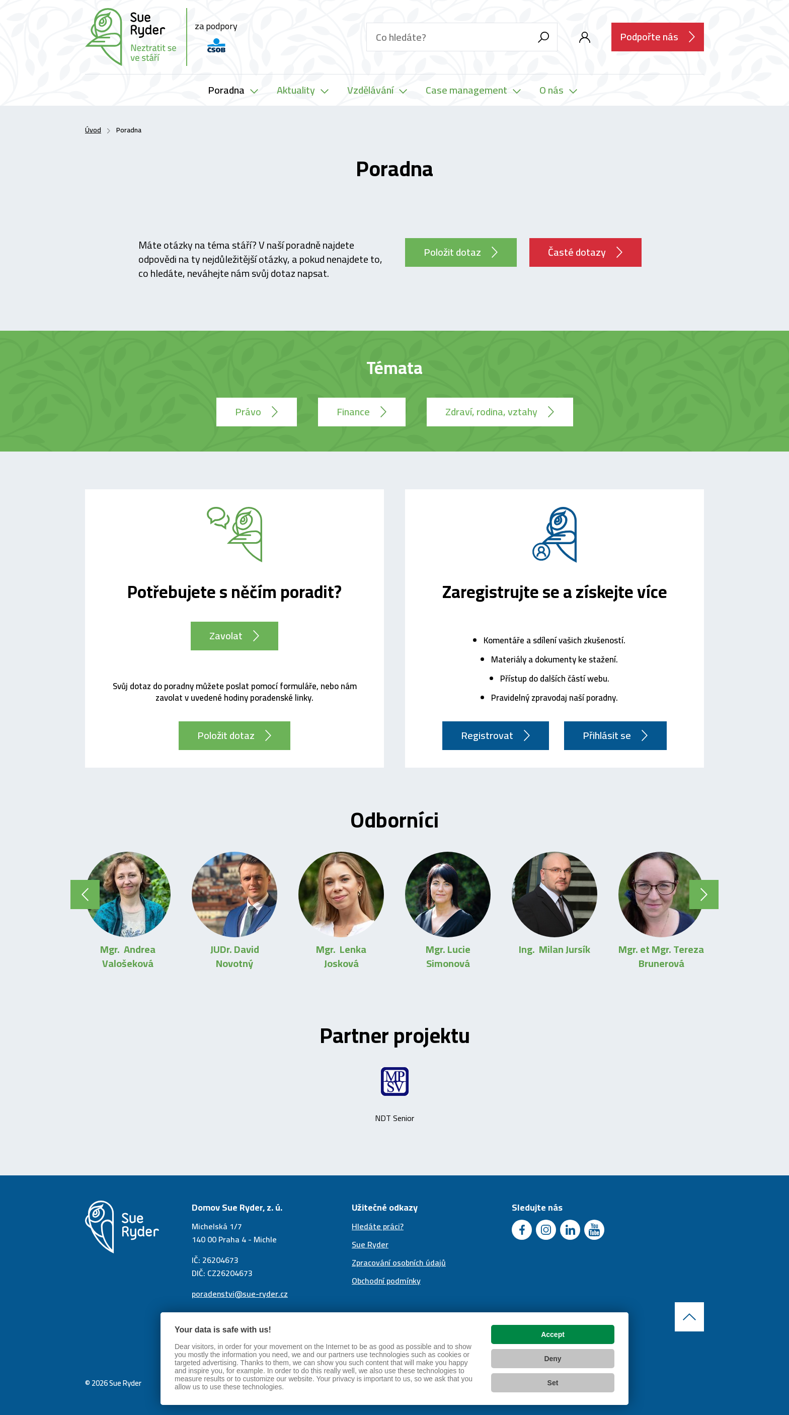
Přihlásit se (607, 735)
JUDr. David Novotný (234, 956)
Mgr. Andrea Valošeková (127, 956)
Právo (248, 411)
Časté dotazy (577, 252)
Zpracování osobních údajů (399, 1262)
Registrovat (487, 735)
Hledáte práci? (378, 1226)
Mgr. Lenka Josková (341, 956)
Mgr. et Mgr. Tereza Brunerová (661, 956)
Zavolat (226, 635)
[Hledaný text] (448, 37)
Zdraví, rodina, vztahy (491, 411)
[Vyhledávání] (543, 37)
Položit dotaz (452, 252)
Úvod (93, 129)
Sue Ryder (370, 1244)
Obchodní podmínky (386, 1280)
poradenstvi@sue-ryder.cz (240, 1293)
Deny (552, 1359)
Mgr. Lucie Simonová (448, 956)
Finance (353, 411)
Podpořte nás (649, 36)
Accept (553, 1334)
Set (553, 1383)
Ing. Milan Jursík (554, 949)
